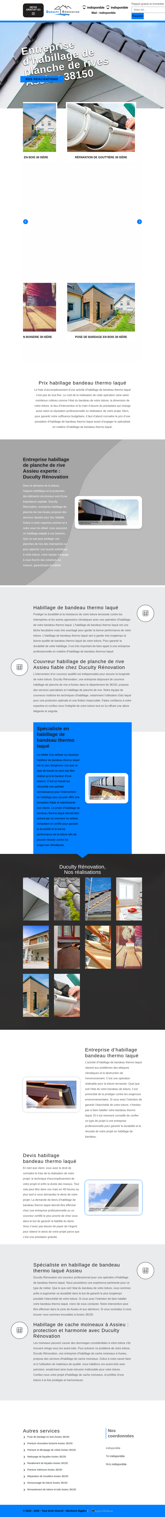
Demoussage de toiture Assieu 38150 (47, 1482)
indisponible (95, 7)
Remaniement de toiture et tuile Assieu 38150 (51, 1489)
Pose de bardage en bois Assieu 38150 (48, 1436)
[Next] (139, 221)
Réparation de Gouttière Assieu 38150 (47, 1476)
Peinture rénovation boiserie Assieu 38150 (49, 1443)
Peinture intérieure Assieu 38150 (44, 1469)
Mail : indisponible (103, 12)
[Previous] (25, 221)
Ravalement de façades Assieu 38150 (47, 1463)
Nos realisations (42, 79)
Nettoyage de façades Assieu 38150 (46, 1456)
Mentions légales (76, 1510)
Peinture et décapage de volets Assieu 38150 (51, 1450)
